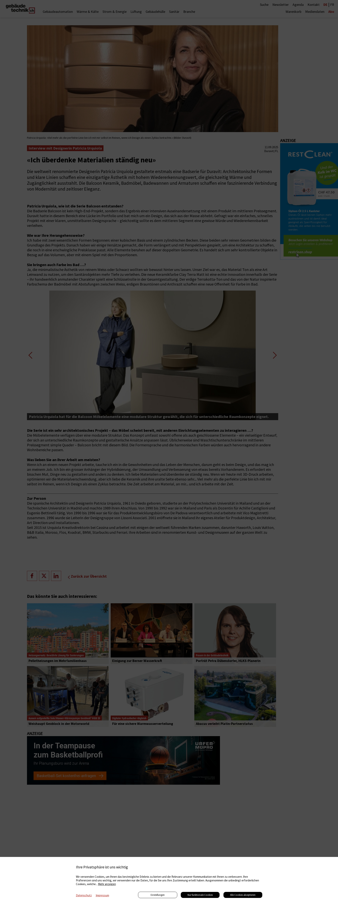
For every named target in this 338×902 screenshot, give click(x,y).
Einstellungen (158, 895)
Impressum (102, 895)
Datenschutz (84, 895)
